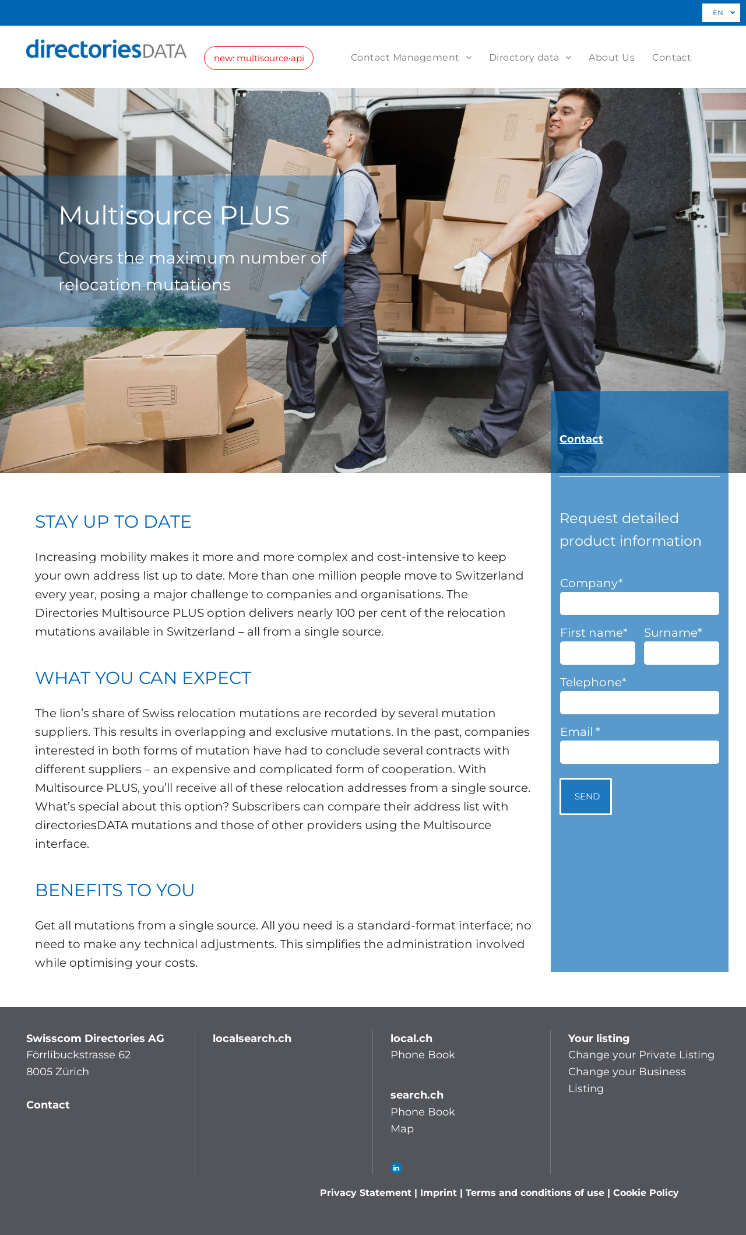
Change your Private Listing (641, 1054)
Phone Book (422, 1054)
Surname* (673, 633)
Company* (591, 583)
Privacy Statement (365, 1192)
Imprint (438, 1192)
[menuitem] (420, 57)
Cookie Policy (646, 1192)
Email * (580, 732)
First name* (594, 633)
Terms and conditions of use (535, 1192)
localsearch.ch (252, 1038)
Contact (581, 439)
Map (402, 1128)
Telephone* (593, 682)
